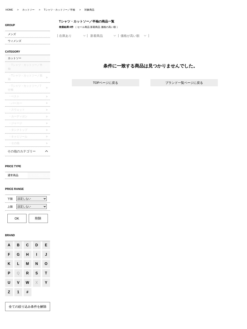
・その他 (13, 143)
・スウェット (16, 109)
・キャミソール (17, 136)
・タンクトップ (17, 129)
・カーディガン (17, 116)
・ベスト (13, 96)
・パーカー (15, 103)
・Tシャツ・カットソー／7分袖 (24, 87)
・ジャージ (15, 123)
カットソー (14, 58)
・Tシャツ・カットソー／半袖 (25, 66)
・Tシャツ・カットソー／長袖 (25, 77)
